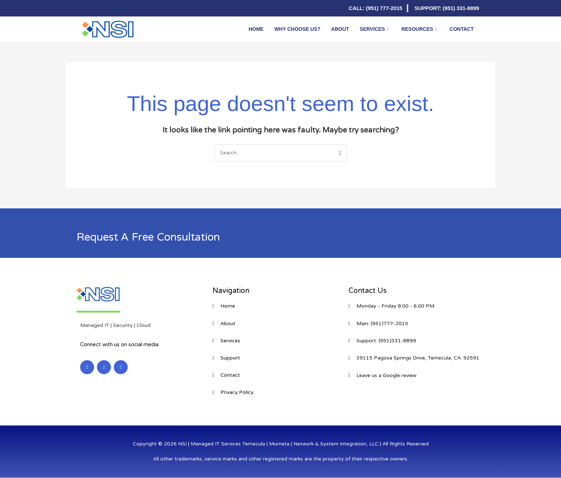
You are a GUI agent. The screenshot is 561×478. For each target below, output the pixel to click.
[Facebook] (101, 8)
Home (256, 29)
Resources (419, 29)
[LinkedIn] (87, 8)
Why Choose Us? (297, 29)
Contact (462, 29)
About (340, 29)
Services (374, 29)
